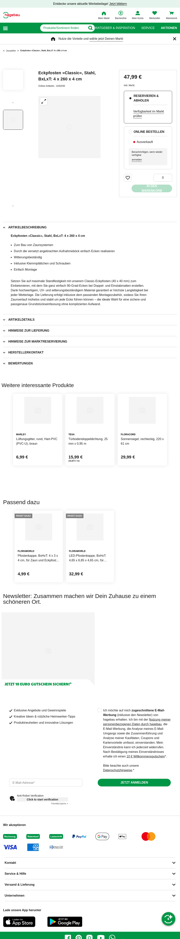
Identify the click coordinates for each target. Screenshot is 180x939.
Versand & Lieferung (20, 884)
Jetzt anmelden (134, 782)
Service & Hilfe (15, 873)
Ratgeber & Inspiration (115, 28)
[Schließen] (174, 38)
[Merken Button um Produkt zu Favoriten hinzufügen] (128, 178)
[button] (5, 28)
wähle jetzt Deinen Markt (106, 38)
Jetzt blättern (118, 3)
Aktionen (169, 28)
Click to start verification (42, 799)
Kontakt (10, 862)
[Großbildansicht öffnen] (69, 127)
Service (148, 28)
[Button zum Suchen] (87, 28)
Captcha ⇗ (59, 804)
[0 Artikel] (163, 177)
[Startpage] (11, 15)
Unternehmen (14, 895)
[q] (47, 28)
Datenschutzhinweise (117, 770)
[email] (45, 782)
